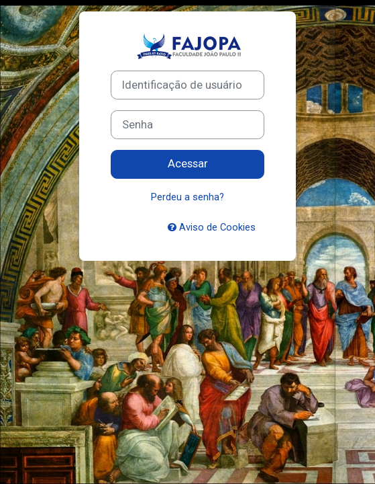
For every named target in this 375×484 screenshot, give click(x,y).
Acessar (188, 163)
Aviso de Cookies (212, 227)
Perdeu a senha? (187, 197)
